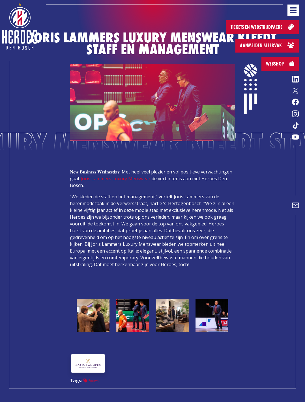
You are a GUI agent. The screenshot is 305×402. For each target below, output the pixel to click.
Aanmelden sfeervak (267, 45)
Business (90, 381)
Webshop (280, 63)
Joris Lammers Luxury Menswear (116, 178)
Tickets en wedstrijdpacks (263, 27)
